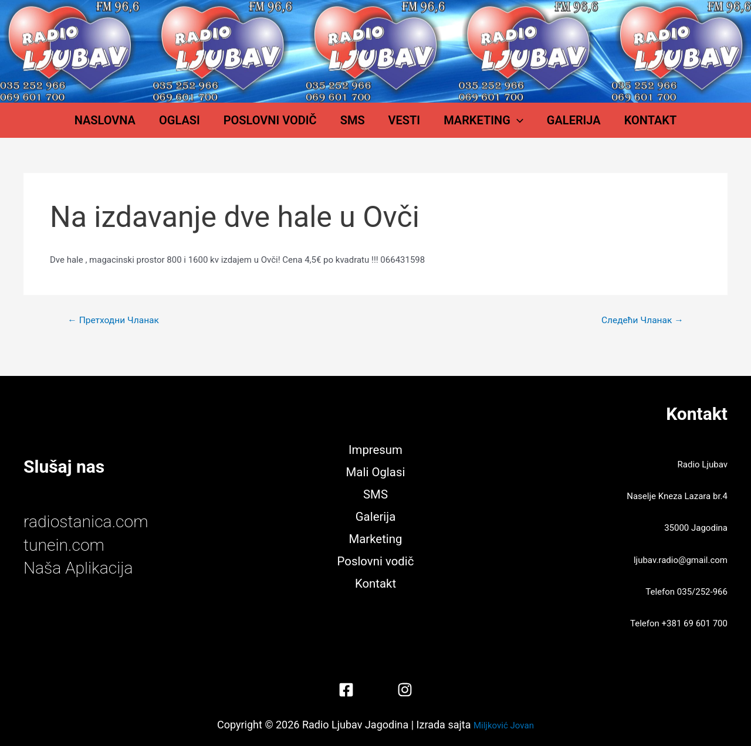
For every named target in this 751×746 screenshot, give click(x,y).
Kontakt (609, 126)
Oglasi (208, 126)
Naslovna (146, 126)
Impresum (376, 448)
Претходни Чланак (115, 332)
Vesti (399, 126)
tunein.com (66, 544)
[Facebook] (346, 689)
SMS (358, 126)
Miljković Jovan (504, 724)
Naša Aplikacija (81, 567)
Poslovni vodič (287, 126)
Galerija (544, 126)
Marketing (466, 126)
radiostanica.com (89, 521)
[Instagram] (404, 689)
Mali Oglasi (375, 471)
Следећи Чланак (640, 332)
